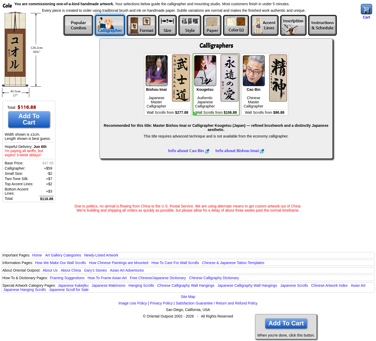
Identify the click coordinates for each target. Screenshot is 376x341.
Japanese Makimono (108, 285)
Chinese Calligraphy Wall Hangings (185, 285)
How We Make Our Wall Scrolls (60, 263)
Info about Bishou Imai (239, 150)
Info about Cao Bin (188, 150)
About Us (50, 270)
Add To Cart (29, 119)
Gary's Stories (95, 270)
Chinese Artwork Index (329, 285)
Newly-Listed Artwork (101, 255)
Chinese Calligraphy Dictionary (214, 278)
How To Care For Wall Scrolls (175, 263)
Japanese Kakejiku (73, 285)
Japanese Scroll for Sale (69, 290)
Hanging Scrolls (141, 285)
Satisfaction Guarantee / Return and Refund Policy (217, 303)
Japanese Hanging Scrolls (24, 290)
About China (71, 270)
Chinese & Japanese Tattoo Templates (233, 263)
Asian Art (358, 285)
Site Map (188, 297)
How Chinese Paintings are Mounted (118, 263)
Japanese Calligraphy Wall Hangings (247, 285)
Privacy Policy (161, 303)
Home (37, 255)
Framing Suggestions (67, 278)
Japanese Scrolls (294, 285)
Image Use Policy (133, 303)
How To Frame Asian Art (107, 278)
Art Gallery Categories (63, 255)
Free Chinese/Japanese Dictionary (158, 278)
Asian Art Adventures (127, 270)
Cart (366, 17)
